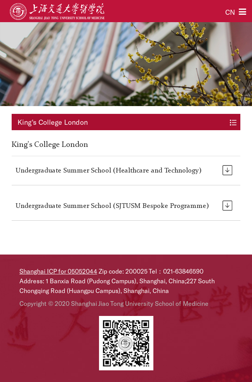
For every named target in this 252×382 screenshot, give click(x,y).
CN (230, 12)
